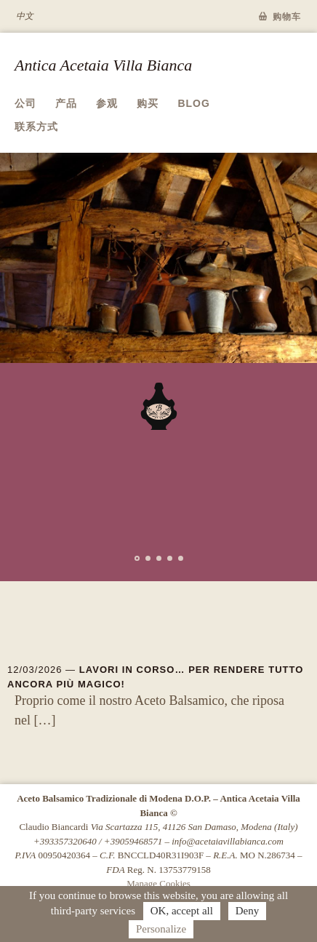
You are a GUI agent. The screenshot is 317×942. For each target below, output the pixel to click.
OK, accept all (182, 911)
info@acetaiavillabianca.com (228, 841)
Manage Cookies (158, 883)
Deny (248, 911)
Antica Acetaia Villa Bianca (103, 65)
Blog (193, 103)
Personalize (161, 929)
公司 (25, 103)
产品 (66, 103)
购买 (147, 103)
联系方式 (36, 126)
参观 (107, 103)
